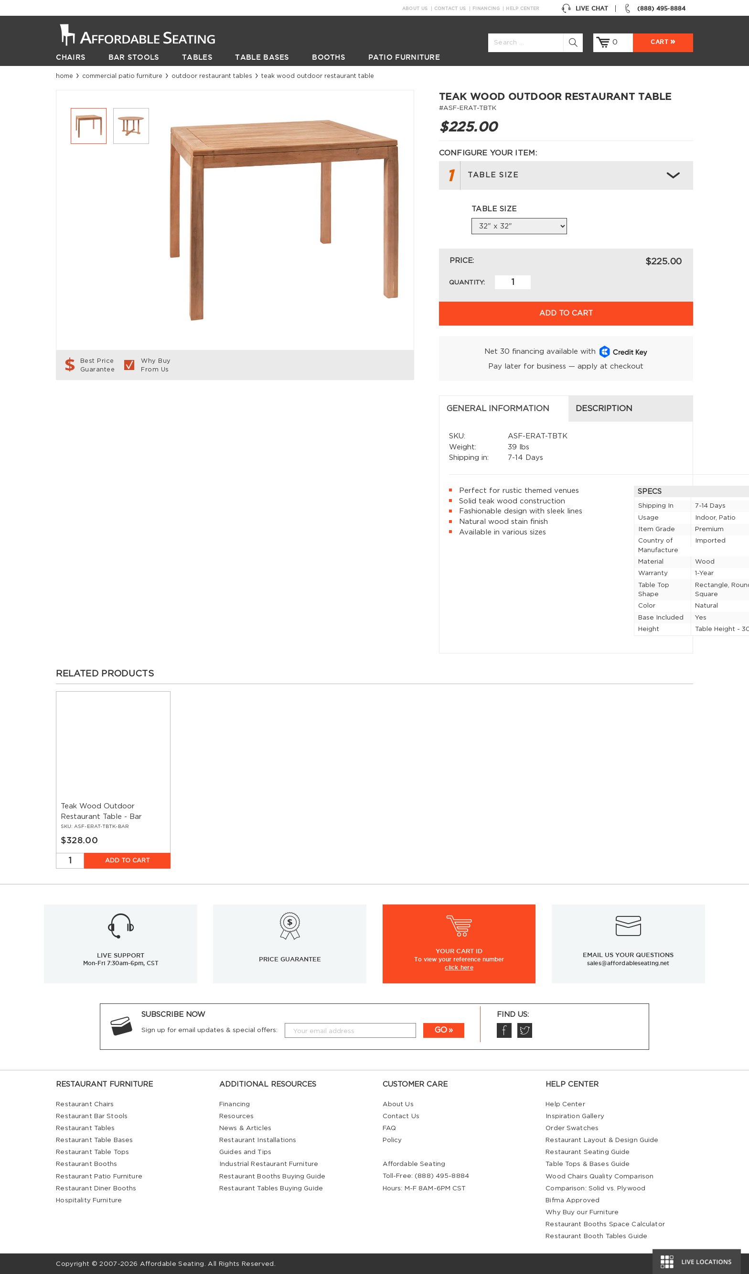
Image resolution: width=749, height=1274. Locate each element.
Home (64, 76)
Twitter (524, 1029)
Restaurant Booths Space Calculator (605, 1223)
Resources (236, 1115)
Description (274, 408)
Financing (486, 8)
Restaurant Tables (85, 1127)
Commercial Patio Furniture (122, 76)
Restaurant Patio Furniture (99, 1175)
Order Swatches (572, 1127)
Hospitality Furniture (89, 1199)
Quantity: (467, 282)
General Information (115, 408)
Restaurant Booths (86, 1163)
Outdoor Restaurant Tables (211, 76)
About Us (415, 8)
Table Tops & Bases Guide (588, 1163)
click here (459, 966)
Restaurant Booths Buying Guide (272, 1175)
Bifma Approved (572, 1199)
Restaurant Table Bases (94, 1139)
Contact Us (450, 8)
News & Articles (245, 1127)
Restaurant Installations (257, 1139)
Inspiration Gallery (575, 1115)
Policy (392, 1139)
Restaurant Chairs (85, 1103)
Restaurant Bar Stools (92, 1115)
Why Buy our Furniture (582, 1211)
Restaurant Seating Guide (588, 1151)
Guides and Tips (245, 1151)
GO (441, 1029)
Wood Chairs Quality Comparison (599, 1175)
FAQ (389, 1127)
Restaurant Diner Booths (96, 1187)
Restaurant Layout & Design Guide (602, 1139)
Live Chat (584, 8)
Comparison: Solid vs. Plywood (595, 1187)
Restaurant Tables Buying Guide (271, 1187)
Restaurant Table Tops (92, 1151)
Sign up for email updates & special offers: (209, 1029)
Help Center (522, 8)
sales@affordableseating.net (628, 962)
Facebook (504, 1029)
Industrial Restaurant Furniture (268, 1163)
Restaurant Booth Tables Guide (596, 1235)
